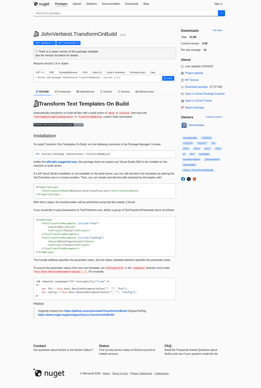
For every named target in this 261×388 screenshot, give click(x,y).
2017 (208, 148)
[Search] (221, 13)
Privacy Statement (141, 373)
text (192, 154)
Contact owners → (215, 116)
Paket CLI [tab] (97, 72)
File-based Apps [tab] (137, 72)
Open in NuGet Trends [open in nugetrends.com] (198, 100)
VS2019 (188, 143)
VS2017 (202, 143)
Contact (39, 346)
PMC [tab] (51, 72)
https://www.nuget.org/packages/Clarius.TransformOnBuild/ (76, 314)
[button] (168, 78)
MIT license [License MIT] (192, 80)
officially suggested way (61, 161)
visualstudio (190, 138)
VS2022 (206, 138)
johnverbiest (212, 159)
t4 (184, 154)
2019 (197, 148)
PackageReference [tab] (68, 72)
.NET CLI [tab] (39, 72)
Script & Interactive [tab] (116, 72)
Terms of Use (120, 373)
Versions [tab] (124, 91)
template (204, 154)
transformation (191, 159)
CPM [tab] (85, 72)
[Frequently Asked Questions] (168, 346)
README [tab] (42, 91)
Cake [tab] (152, 72)
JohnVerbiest (196, 125)
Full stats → (219, 30)
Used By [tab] (106, 91)
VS (213, 143)
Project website (194, 73)
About (106, 373)
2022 (186, 148)
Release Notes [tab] (145, 91)
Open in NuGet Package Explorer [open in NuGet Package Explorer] (205, 93)
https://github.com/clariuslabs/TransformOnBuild (95, 310)
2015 (218, 148)
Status (104, 346)
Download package (196, 86)
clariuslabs (189, 164)
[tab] (61, 4)
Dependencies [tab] (85, 91)
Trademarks (161, 373)
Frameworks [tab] (63, 91)
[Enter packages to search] (125, 13)
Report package (194, 107)
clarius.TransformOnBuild (198, 170)
